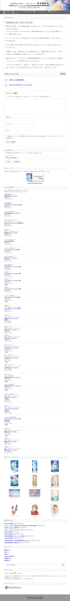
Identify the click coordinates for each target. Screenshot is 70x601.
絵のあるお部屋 (8, 556)
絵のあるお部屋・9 (9, 538)
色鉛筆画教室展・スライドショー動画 (14, 536)
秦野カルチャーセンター (10, 258)
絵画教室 (6, 560)
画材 (5, 554)
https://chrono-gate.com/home (35, 183)
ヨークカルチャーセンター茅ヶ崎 (13, 204)
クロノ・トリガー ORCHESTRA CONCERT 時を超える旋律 (20, 525)
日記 (7, 74)
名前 (8, 117)
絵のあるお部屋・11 (9, 523)
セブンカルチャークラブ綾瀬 (12, 249)
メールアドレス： (9, 155)
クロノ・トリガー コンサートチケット (15, 529)
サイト (8, 130)
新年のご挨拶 (7, 531)
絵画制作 (6, 558)
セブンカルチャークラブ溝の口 (12, 297)
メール (9, 123)
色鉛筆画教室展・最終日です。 (12, 542)
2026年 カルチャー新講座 (11, 527)
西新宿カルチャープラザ (10, 232)
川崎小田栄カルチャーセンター (12, 213)
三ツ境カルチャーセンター (11, 347)
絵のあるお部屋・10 (9, 534)
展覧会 (6, 550)
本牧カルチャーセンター (10, 329)
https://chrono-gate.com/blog (35, 597)
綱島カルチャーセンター (10, 431)
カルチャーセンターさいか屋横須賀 (13, 223)
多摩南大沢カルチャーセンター (12, 377)
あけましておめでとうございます (18, 84)
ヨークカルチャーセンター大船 (12, 266)
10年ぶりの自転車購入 (15, 80)
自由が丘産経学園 (9, 241)
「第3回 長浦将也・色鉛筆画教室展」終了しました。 (17, 540)
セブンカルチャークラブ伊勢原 (12, 308)
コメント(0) (14, 74)
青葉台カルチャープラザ (10, 196)
